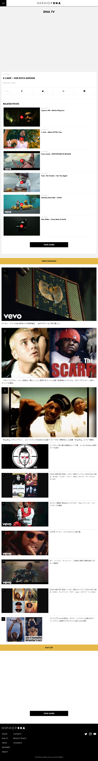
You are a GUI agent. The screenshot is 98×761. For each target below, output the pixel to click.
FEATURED (6, 747)
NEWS (4, 743)
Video (4, 82)
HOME (4, 734)
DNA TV (5, 738)
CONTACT (17, 734)
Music (8, 82)
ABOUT (5, 752)
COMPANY (17, 743)
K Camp (13, 82)
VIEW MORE (49, 244)
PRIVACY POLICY (19, 738)
